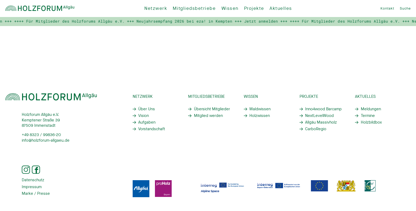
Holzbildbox (371, 122)
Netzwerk (155, 8)
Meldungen (371, 109)
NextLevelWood (319, 115)
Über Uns (146, 109)
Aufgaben (146, 122)
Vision (143, 115)
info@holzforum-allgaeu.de (46, 140)
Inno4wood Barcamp (323, 109)
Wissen (230, 8)
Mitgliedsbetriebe (194, 8)
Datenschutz (33, 180)
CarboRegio (315, 129)
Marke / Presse (36, 193)
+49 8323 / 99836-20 (41, 134)
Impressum (32, 186)
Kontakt (387, 8)
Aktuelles (281, 8)
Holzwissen (259, 115)
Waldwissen (260, 109)
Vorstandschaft (151, 129)
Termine (368, 115)
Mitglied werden (208, 115)
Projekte (254, 8)
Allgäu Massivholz (321, 122)
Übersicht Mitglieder (212, 109)
